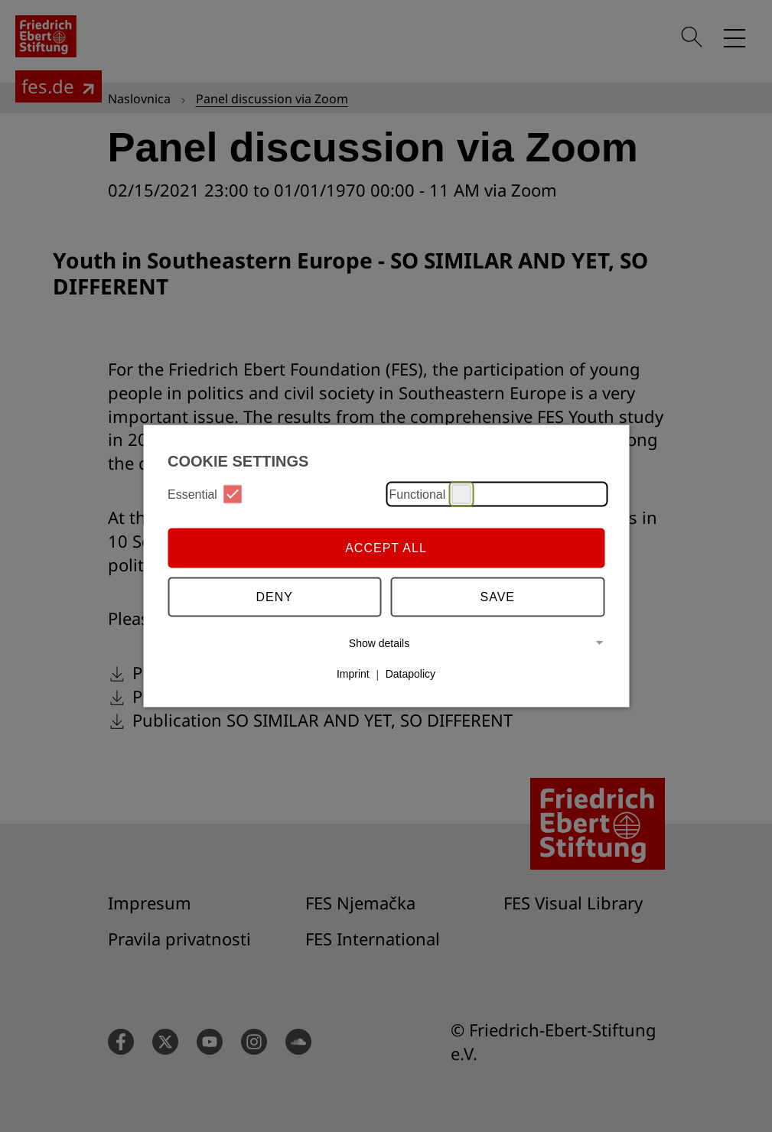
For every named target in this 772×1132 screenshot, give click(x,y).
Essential (205, 494)
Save (498, 596)
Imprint (353, 674)
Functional (430, 494)
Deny (274, 596)
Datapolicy (410, 674)
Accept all (386, 547)
